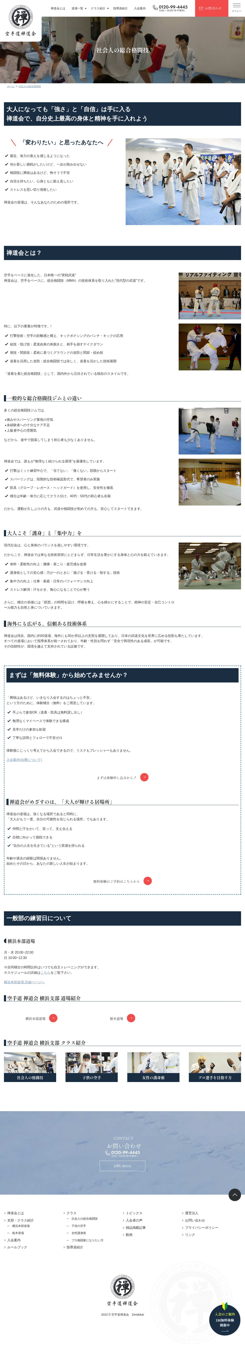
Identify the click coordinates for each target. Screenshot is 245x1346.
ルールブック (17, 1247)
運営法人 (191, 1213)
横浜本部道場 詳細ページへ (24, 982)
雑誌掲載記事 (136, 1227)
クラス (72, 1213)
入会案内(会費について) (24, 760)
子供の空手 (79, 1226)
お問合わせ (213, 8)
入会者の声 (134, 1220)
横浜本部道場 (35, 1018)
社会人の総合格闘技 (85, 1218)
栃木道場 (116, 1018)
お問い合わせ (122, 1166)
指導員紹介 (120, 8)
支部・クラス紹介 (20, 1220)
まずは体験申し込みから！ (116, 777)
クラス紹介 (98, 8)
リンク (190, 1234)
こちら (46, 972)
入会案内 (140, 8)
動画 (129, 1234)
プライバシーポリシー (201, 1227)
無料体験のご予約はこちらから (116, 881)
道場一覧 (77, 8)
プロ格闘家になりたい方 (88, 1240)
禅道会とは (58, 8)
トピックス (134, 1213)
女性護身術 (79, 1233)
